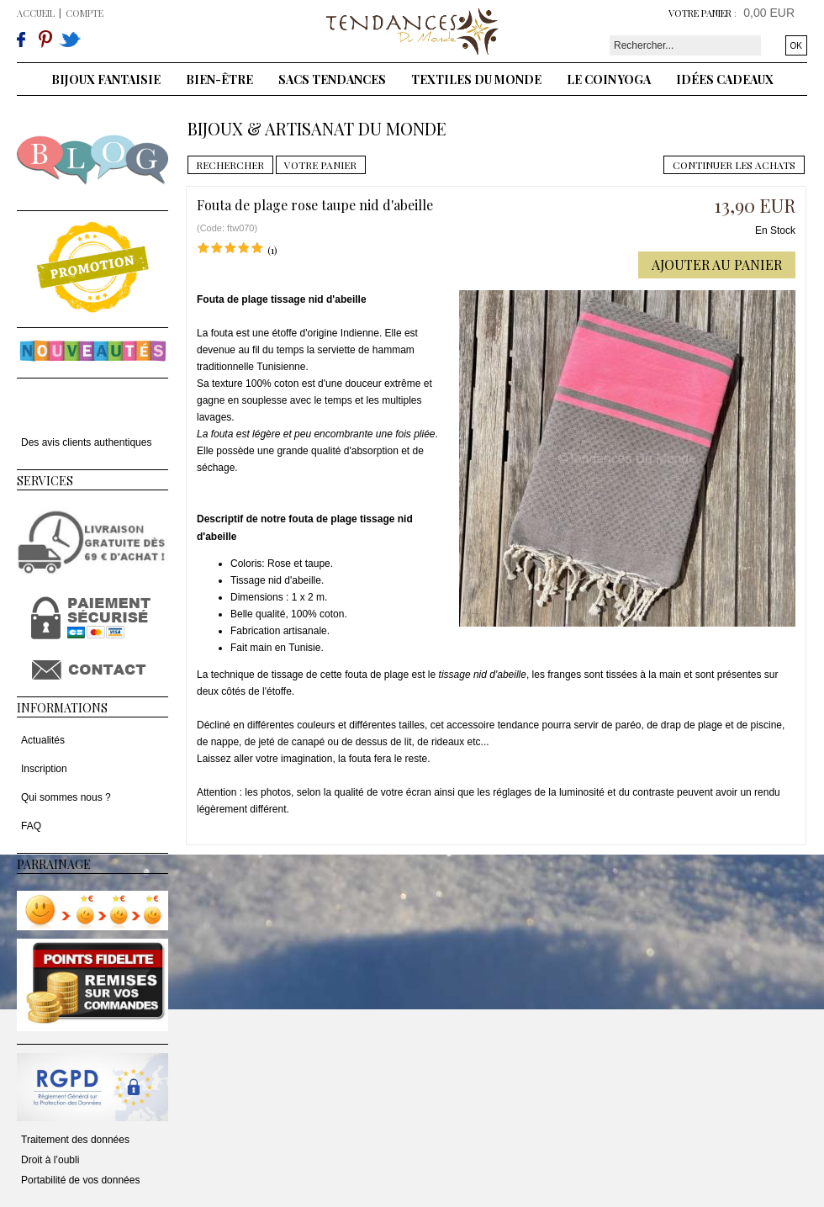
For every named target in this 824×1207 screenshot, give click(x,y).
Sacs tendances (332, 79)
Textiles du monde (476, 79)
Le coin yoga (609, 79)
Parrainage (54, 864)
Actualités (43, 740)
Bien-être (219, 79)
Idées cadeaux (725, 79)
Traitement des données (75, 1140)
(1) (272, 250)
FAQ (31, 826)
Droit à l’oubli (50, 1160)
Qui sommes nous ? (66, 797)
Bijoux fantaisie (106, 79)
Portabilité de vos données (80, 1180)
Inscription (44, 769)
